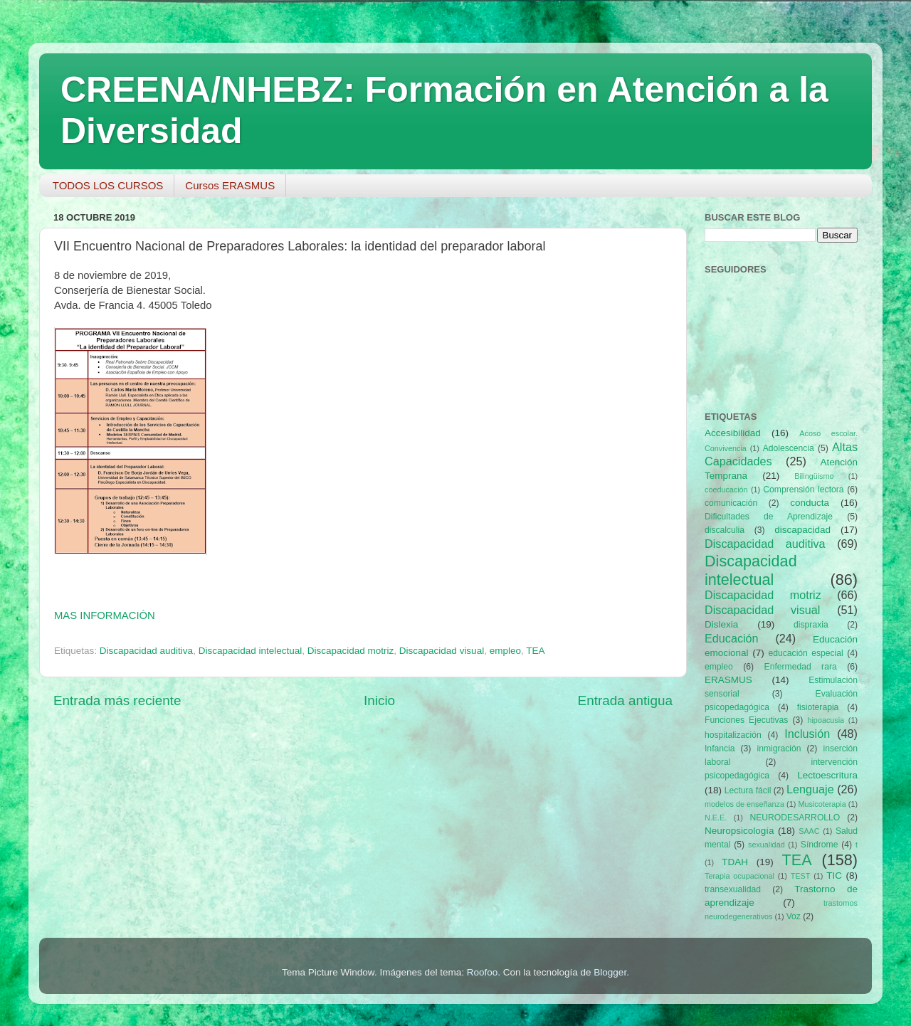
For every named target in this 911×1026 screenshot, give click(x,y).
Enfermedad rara (800, 667)
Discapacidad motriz (350, 650)
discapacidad (802, 529)
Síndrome (819, 845)
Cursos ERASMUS (230, 185)
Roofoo (482, 972)
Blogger (610, 972)
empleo (505, 650)
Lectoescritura (827, 775)
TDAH (735, 862)
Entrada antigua (625, 700)
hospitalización (733, 735)
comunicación (731, 503)
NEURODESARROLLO (794, 818)
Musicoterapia (822, 804)
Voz (793, 916)
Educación (732, 638)
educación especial (806, 653)
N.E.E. (716, 817)
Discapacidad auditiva (146, 650)
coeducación (726, 489)
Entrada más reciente (117, 700)
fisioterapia (818, 707)
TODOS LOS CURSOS (108, 185)
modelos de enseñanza (744, 804)
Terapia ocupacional (739, 876)
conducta (809, 502)
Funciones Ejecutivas (746, 720)
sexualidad (766, 844)
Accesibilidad (733, 433)
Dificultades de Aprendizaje (769, 517)
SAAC (809, 831)
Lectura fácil (748, 790)
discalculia (724, 530)
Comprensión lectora (803, 490)
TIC (834, 875)
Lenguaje (810, 789)
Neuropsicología (739, 830)
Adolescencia (788, 448)
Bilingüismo (813, 476)
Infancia (720, 748)
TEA (535, 650)
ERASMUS (728, 680)
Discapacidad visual (441, 650)
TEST (801, 876)
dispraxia (811, 625)
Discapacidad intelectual (250, 650)
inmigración (779, 748)
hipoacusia (825, 720)
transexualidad (733, 889)
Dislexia (721, 624)
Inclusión (807, 733)
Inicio (379, 700)
